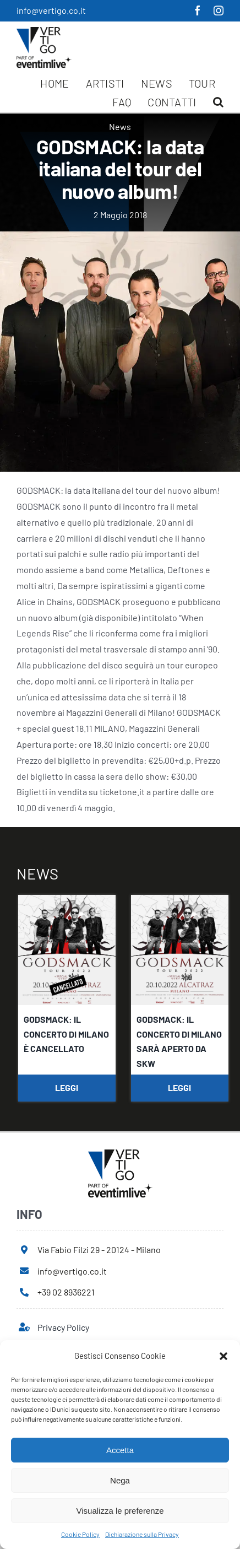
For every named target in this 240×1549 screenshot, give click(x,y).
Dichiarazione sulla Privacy (142, 1534)
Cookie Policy (80, 1534)
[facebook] (198, 10)
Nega (120, 1480)
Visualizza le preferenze (120, 1510)
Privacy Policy (63, 1327)
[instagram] (218, 10)
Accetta (120, 1450)
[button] (223, 1356)
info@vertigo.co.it (51, 10)
